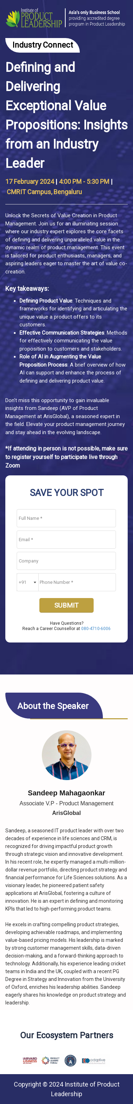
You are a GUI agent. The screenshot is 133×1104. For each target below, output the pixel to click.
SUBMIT (66, 605)
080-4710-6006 (96, 628)
